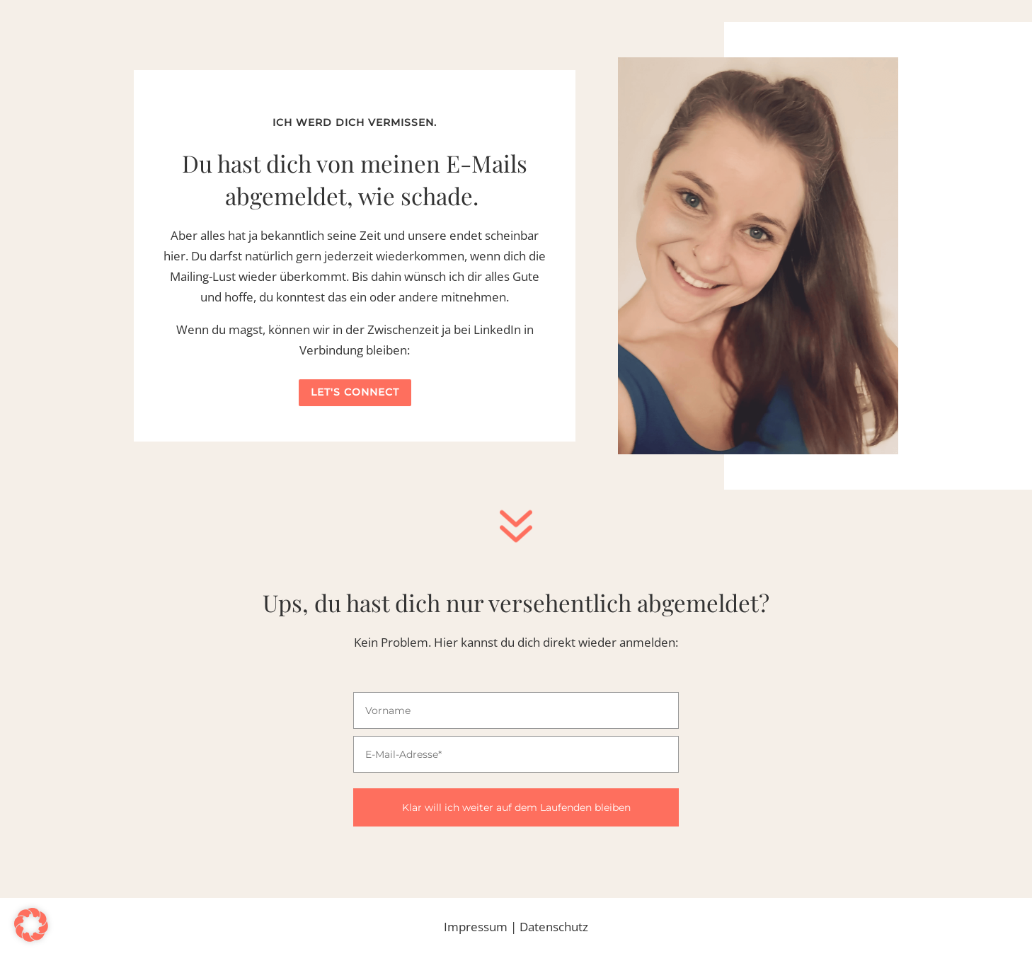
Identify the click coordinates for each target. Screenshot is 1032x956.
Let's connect (355, 392)
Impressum (476, 926)
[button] (31, 925)
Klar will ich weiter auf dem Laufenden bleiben (516, 807)
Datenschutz (554, 926)
